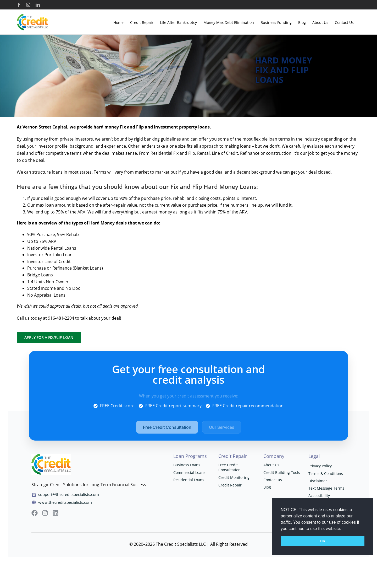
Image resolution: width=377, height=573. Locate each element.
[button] (343, 529)
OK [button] (322, 541)
